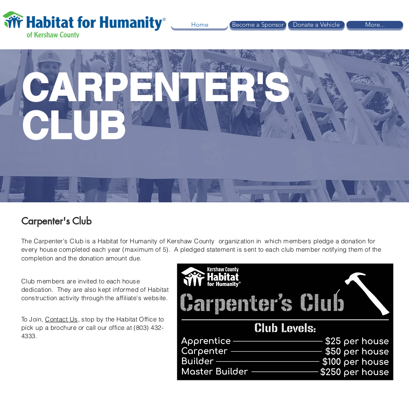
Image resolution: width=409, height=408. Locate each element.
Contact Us (61, 319)
